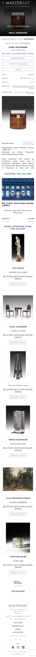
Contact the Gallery (18, 64)
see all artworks (18, 583)
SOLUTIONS (18, 623)
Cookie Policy (22, 651)
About (18, 629)
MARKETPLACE (18, 626)
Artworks (20, 39)
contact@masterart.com (21, 616)
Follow (31, 219)
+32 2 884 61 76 (20, 619)
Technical (28, 143)
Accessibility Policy (18, 654)
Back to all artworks (18, 43)
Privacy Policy (12, 651)
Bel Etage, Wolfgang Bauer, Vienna (18, 54)
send (18, 643)
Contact (5, 219)
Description (8, 143)
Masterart (5, 39)
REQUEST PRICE (18, 58)
